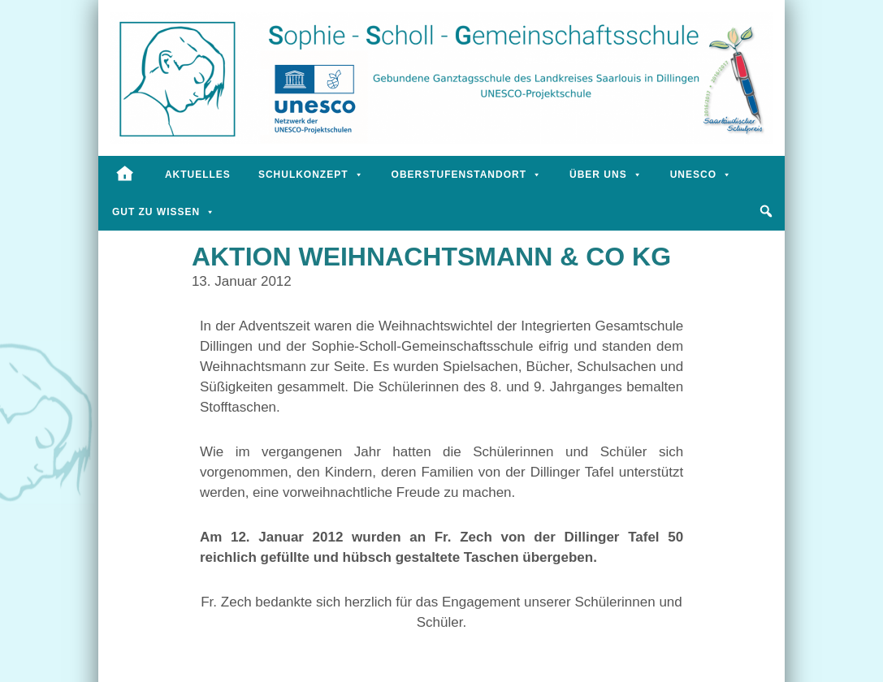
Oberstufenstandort (467, 174)
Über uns (606, 174)
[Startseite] (124, 174)
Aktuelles (198, 174)
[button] (766, 211)
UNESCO (701, 174)
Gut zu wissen (163, 212)
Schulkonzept (311, 174)
